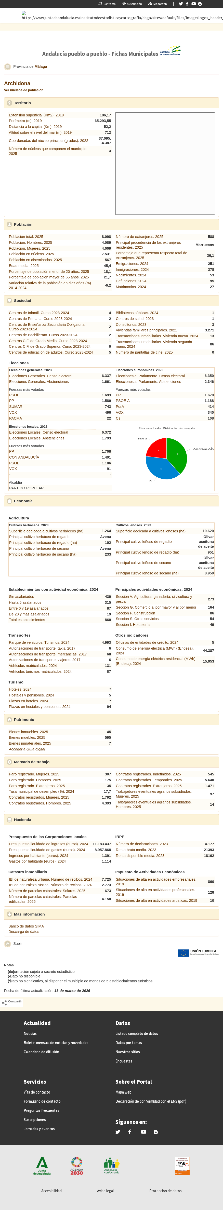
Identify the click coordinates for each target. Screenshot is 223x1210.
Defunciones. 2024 (131, 281)
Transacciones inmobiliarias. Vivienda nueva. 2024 (157, 336)
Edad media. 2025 (24, 266)
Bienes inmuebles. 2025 (28, 732)
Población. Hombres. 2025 (30, 242)
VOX (13, 412)
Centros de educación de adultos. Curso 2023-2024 (51, 352)
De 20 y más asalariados (29, 614)
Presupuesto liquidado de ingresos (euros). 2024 (48, 844)
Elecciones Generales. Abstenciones (39, 382)
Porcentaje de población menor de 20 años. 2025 (49, 272)
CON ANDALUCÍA (24, 457)
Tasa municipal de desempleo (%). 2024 (41, 791)
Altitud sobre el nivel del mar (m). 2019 (40, 132)
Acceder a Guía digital (27, 749)
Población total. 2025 (26, 237)
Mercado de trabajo (55, 761)
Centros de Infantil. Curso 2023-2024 (39, 313)
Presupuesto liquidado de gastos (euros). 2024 (47, 850)
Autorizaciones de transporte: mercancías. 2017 (48, 654)
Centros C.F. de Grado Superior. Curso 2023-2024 (50, 346)
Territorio (46, 102)
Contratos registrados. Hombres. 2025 (40, 803)
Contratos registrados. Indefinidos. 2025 (148, 774)
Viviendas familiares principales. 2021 (146, 330)
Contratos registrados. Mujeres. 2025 (39, 797)
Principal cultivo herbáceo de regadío (39, 537)
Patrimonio (47, 719)
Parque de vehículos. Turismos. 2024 (39, 642)
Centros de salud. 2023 (135, 319)
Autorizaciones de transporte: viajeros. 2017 (45, 660)
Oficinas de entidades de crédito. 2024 (147, 642)
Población (47, 224)
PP (11, 401)
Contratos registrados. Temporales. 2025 (149, 780)
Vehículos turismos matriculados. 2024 (40, 671)
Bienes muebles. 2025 (27, 737)
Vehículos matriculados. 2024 (33, 666)
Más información (53, 914)
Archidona (17, 83)
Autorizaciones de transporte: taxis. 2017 (42, 648)
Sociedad (46, 300)
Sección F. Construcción (135, 613)
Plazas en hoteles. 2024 (28, 701)
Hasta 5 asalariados (25, 602)
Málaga (40, 66)
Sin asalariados (21, 597)
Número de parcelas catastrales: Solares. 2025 (47, 891)
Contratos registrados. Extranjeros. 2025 (149, 786)
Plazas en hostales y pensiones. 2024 (40, 707)
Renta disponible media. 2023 (140, 856)
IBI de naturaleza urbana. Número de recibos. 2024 (50, 879)
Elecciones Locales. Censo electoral (38, 432)
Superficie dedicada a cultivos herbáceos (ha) (46, 531)
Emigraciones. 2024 (132, 264)
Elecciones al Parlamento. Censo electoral (150, 376)
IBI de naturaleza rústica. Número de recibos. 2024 (50, 885)
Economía (47, 501)
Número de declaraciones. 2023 (142, 844)
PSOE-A (123, 401)
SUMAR (15, 407)
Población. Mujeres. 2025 (29, 248)
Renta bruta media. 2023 (136, 850)
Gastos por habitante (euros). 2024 (37, 861)
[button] (7, 66)
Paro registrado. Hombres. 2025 (35, 780)
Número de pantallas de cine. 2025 (144, 352)
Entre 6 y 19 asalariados (28, 608)
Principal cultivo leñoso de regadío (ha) (147, 552)
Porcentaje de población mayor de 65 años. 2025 (49, 277)
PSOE (14, 395)
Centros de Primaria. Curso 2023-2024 (40, 319)
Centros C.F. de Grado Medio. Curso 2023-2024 (48, 341)
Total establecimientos (27, 620)
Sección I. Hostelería (133, 625)
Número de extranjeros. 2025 (139, 237)
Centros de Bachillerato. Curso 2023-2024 (43, 335)
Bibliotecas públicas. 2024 (137, 313)
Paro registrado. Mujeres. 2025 (34, 774)
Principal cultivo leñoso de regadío (144, 542)
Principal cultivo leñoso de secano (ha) (147, 573)
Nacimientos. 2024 (131, 275)
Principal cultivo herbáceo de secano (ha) (42, 554)
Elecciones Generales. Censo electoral (40, 376)
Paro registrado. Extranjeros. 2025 (37, 786)
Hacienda (46, 819)
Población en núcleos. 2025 (31, 254)
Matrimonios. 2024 (131, 287)
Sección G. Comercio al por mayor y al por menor (156, 607)
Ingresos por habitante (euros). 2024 (38, 856)
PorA (120, 407)
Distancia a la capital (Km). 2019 (35, 127)
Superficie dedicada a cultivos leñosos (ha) (151, 531)
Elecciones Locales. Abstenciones (36, 438)
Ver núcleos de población (23, 90)
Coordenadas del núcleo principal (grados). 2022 (48, 141)
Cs (118, 418)
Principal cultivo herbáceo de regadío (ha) (43, 543)
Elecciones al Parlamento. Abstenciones (148, 382)
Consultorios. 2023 (131, 324)
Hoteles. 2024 (20, 689)
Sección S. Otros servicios (137, 619)
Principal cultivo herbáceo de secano (39, 548)
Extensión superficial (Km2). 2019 (36, 115)
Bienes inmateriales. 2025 (30, 743)
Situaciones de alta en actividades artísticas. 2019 (156, 900)
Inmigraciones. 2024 (132, 269)
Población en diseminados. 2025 (35, 260)
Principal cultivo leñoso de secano (143, 563)
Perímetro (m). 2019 (25, 121)
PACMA (15, 418)
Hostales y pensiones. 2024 (31, 695)
